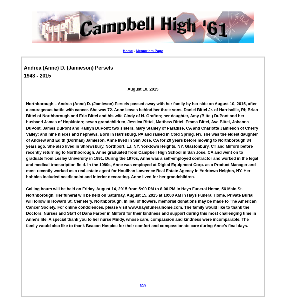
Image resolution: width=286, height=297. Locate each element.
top (143, 285)
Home (128, 51)
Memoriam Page (149, 51)
